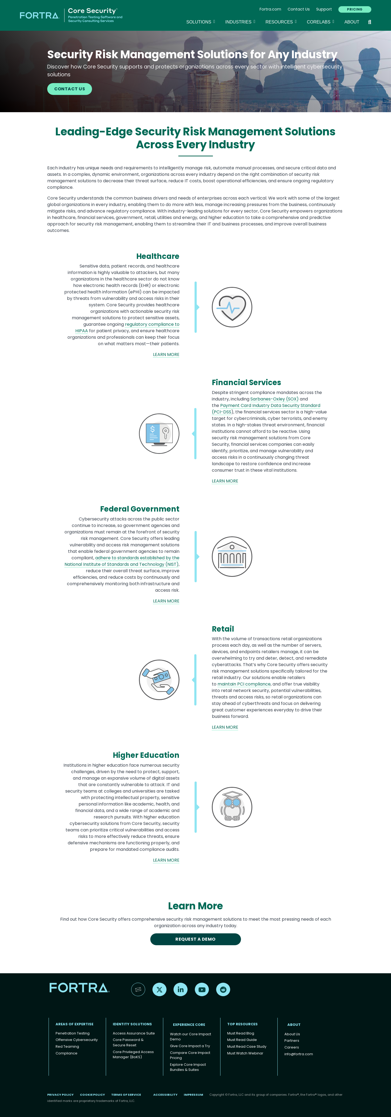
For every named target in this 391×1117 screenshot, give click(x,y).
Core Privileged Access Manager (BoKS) (133, 1054)
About (351, 22)
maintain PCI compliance (244, 684)
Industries (241, 21)
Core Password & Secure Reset (128, 1042)
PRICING (354, 9)
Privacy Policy (60, 1094)
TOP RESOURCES (242, 1024)
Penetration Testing (73, 1033)
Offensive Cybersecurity (77, 1039)
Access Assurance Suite (134, 1033)
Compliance (66, 1053)
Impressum (193, 1094)
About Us (292, 1034)
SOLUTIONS (201, 21)
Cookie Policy (92, 1094)
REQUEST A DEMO (195, 939)
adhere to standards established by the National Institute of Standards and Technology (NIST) (121, 561)
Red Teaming (67, 1046)
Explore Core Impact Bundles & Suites (188, 1067)
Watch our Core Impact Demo (190, 1037)
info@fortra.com (298, 1054)
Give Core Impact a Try (190, 1046)
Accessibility (165, 1094)
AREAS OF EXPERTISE (74, 1024)
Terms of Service (126, 1094)
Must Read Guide (242, 1039)
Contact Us (299, 9)
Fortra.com (270, 9)
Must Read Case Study (246, 1046)
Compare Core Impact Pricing (190, 1055)
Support (324, 9)
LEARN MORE (166, 354)
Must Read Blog (240, 1033)
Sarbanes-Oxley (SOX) (274, 399)
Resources (282, 21)
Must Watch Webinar (245, 1053)
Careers (291, 1047)
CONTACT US (69, 89)
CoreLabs (321, 21)
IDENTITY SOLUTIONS (132, 1024)
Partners (291, 1040)
